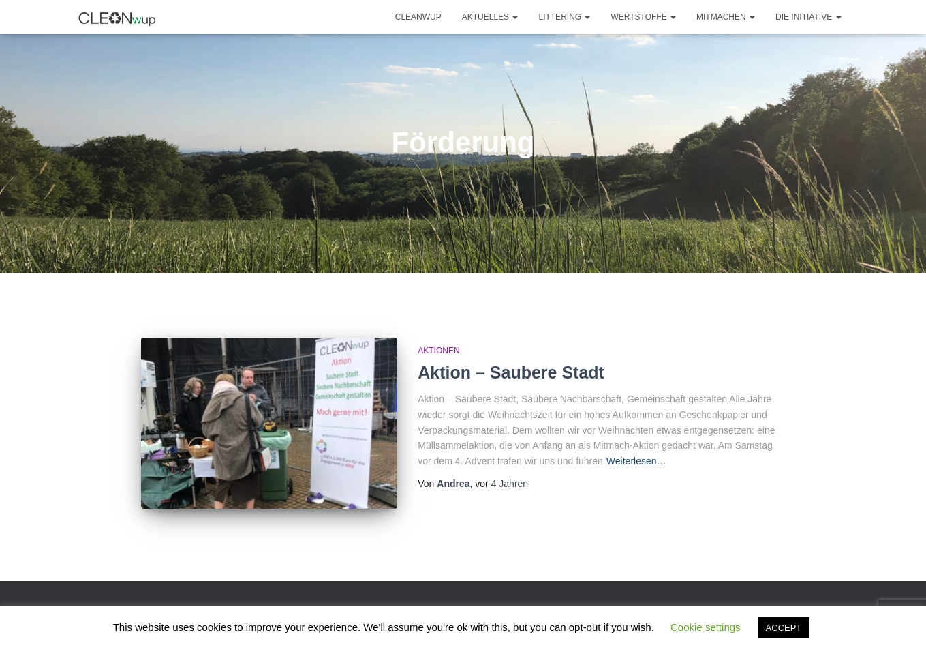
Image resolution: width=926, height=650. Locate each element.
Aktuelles (490, 17)
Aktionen (438, 350)
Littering (564, 17)
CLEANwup (418, 17)
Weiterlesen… (636, 461)
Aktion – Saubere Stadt (511, 372)
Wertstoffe (643, 17)
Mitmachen (725, 17)
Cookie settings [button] (705, 627)
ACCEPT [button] (784, 628)
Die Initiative (808, 17)
